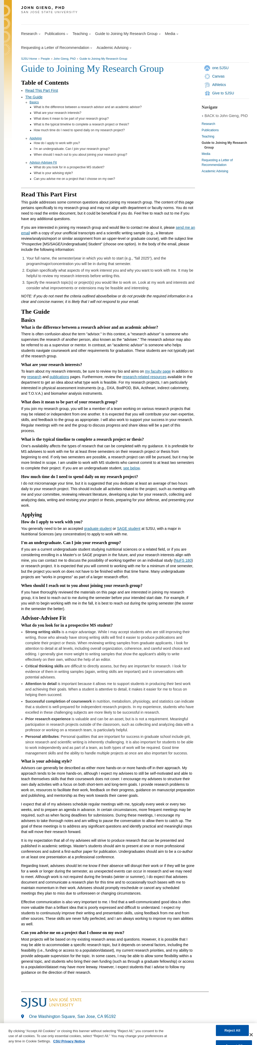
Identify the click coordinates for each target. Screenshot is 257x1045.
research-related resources (144, 377)
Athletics (219, 85)
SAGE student (128, 528)
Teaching (208, 136)
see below (131, 468)
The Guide (33, 97)
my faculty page (158, 371)
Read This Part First (41, 90)
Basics (34, 102)
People (45, 58)
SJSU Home (29, 58)
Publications (210, 130)
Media (206, 154)
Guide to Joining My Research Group (103, 58)
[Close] (251, 1037)
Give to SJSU (223, 93)
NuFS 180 (183, 560)
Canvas (218, 76)
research (34, 377)
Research (208, 124)
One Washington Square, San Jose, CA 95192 (72, 1016)
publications (59, 377)
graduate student (97, 528)
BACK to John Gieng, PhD (226, 116)
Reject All (232, 1033)
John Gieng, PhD (65, 58)
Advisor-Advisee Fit (43, 162)
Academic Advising (215, 171)
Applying (36, 138)
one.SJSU (220, 68)
